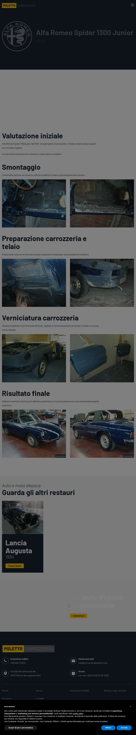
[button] (130, 706)
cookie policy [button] (78, 713)
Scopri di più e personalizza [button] (20, 728)
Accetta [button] (124, 728)
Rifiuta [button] (108, 728)
